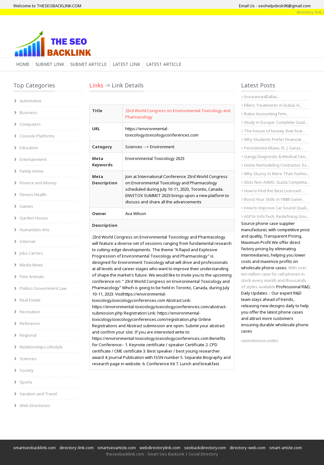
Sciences (28, 358)
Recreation (30, 312)
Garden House (34, 218)
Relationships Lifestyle (41, 347)
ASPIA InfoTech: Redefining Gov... (275, 216)
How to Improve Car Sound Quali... (275, 208)
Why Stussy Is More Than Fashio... (275, 173)
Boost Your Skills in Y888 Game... (273, 199)
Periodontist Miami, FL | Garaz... (272, 148)
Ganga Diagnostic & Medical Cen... (274, 156)
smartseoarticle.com (116, 447)
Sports (26, 382)
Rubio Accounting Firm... (265, 114)
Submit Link (49, 64)
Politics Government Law (43, 288)
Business (28, 112)
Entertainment (33, 159)
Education (29, 147)
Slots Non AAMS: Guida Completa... (275, 182)
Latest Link (126, 64)
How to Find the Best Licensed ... (273, 191)
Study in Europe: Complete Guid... (274, 122)
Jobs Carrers (31, 253)
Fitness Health (33, 194)
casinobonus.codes (259, 340)
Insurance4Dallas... (260, 96)
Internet (27, 241)
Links (96, 85)
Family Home (32, 171)
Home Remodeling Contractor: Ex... (275, 165)
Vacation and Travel (38, 394)
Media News (31, 265)
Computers (30, 124)
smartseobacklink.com (34, 447)
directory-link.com (76, 447)
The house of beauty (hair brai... (273, 131)
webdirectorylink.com (160, 447)
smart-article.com (285, 447)
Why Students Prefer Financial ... (273, 139)
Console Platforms (37, 136)
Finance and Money (38, 183)
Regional (28, 335)
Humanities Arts (35, 229)
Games (26, 206)
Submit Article (88, 64)
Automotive (30, 101)
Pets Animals (32, 276)
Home (22, 64)
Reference (30, 323)
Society (27, 370)
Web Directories (35, 405)
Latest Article (163, 64)
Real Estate (30, 300)
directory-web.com (247, 447)
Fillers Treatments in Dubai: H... (271, 105)
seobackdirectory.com (205, 447)
